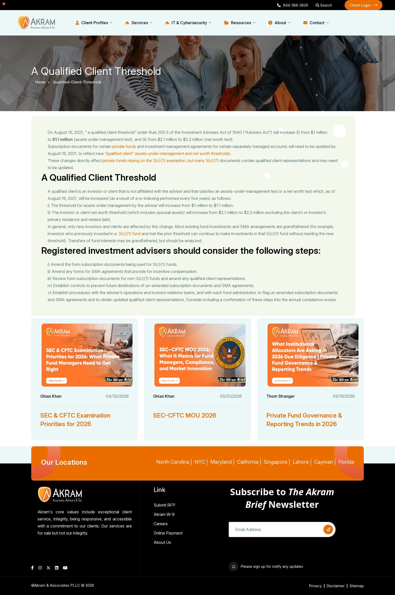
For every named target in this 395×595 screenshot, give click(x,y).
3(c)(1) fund (129, 233)
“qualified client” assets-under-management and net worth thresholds (167, 153)
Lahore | (302, 462)
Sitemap (356, 585)
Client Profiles (92, 22)
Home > (43, 82)
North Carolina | (174, 462)
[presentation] (267, 552)
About (277, 22)
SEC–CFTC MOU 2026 (184, 415)
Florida (346, 462)
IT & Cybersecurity (186, 22)
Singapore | (277, 462)
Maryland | (222, 462)
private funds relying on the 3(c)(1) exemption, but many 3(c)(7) (161, 160)
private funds (124, 146)
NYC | (201, 462)
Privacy (315, 585)
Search (324, 5)
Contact (313, 22)
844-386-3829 (292, 5)
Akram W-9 (164, 514)
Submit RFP (164, 505)
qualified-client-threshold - (79, 82)
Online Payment (168, 533)
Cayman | (325, 462)
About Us (162, 542)
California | (249, 462)
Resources (237, 22)
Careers (161, 523)
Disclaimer (335, 585)
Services (136, 22)
